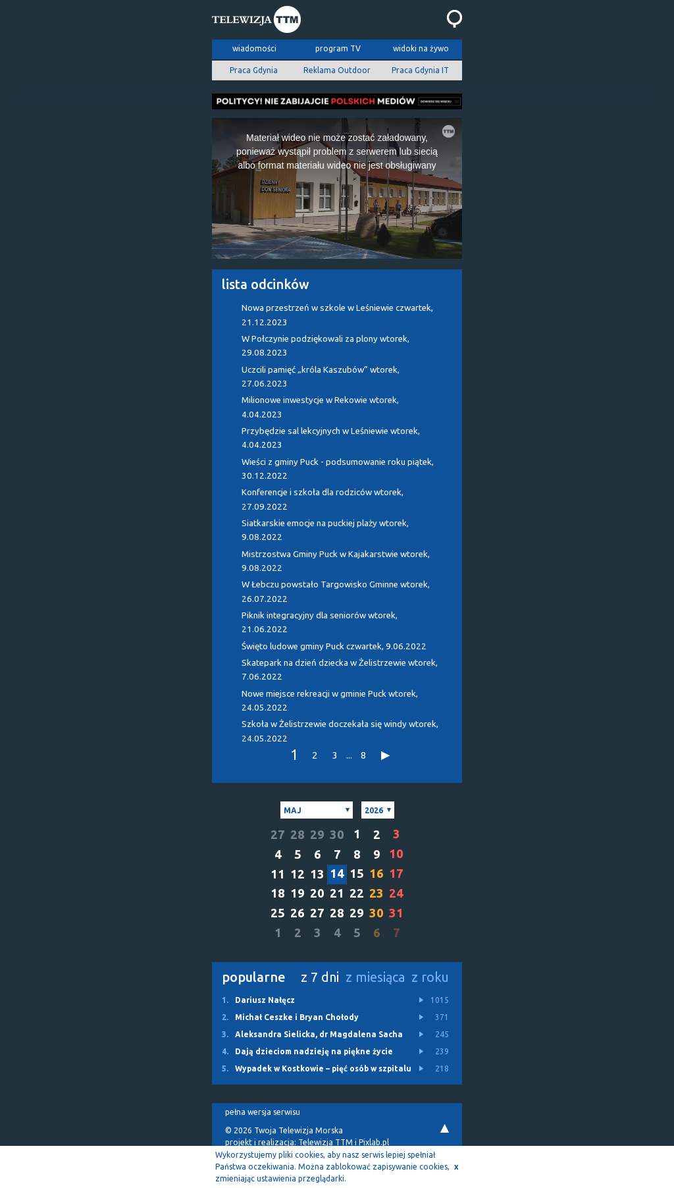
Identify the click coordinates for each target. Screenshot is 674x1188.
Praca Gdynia (254, 70)
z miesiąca (375, 977)
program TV (338, 48)
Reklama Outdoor (337, 70)
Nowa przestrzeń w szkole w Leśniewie (337, 315)
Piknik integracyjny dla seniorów (320, 622)
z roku (430, 977)
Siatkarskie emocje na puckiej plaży (325, 530)
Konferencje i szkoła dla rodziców (322, 499)
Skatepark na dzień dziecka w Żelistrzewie (340, 670)
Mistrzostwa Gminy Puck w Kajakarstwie (336, 561)
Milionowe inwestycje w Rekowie (320, 407)
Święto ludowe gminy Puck (334, 646)
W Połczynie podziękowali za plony (325, 346)
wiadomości (254, 48)
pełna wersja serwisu (262, 1112)
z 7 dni (320, 977)
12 (297, 874)
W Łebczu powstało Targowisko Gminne (336, 591)
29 (317, 835)
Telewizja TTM (325, 1142)
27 (278, 835)
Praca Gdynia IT (420, 70)
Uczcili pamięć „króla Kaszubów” (321, 377)
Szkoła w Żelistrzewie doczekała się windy (340, 731)
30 (337, 835)
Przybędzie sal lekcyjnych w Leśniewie (331, 438)
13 (317, 874)
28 (297, 835)
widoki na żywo (421, 48)
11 (278, 874)
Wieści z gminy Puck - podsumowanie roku (338, 469)
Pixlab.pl (374, 1142)
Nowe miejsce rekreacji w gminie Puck (330, 701)
